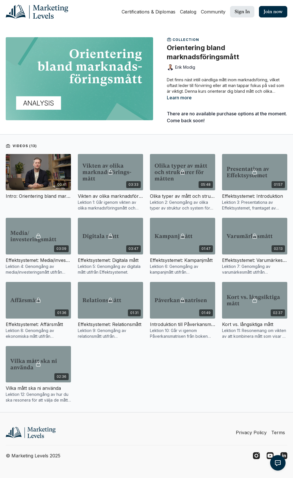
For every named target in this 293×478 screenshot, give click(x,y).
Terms (278, 432)
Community (213, 12)
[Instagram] (256, 455)
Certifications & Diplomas (148, 12)
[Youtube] (270, 455)
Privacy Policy (251, 432)
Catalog (188, 12)
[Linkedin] (283, 455)
